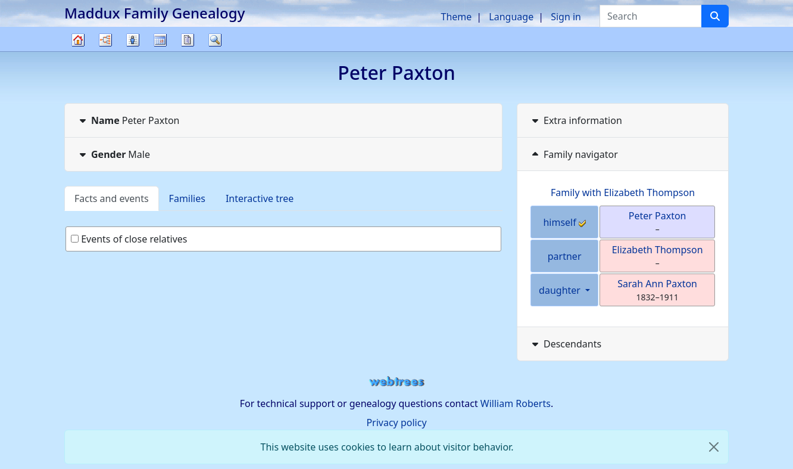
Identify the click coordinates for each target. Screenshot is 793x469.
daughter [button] (561, 290)
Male (113, 154)
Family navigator (573, 154)
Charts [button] (105, 40)
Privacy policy (396, 422)
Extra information (575, 120)
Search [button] (214, 40)
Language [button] (511, 16)
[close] (714, 447)
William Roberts (515, 403)
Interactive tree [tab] (260, 198)
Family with (623, 192)
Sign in (566, 16)
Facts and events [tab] (111, 198)
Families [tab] (187, 198)
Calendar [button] (160, 40)
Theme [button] (456, 16)
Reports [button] (187, 40)
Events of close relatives (129, 239)
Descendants (565, 344)
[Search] (715, 16)
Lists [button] (132, 40)
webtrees (396, 381)
